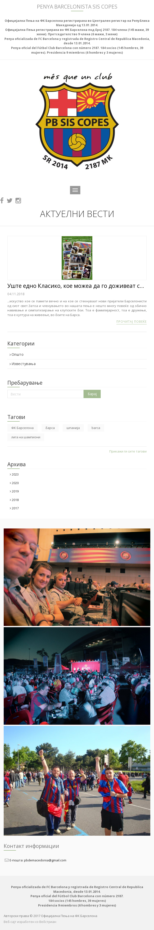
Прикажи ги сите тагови (128, 451)
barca (96, 428)
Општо (17, 354)
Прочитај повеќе (131, 321)
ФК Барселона (22, 428)
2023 (14, 474)
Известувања (23, 364)
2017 (14, 508)
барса (50, 428)
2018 (14, 500)
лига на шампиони (25, 437)
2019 (14, 491)
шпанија (73, 428)
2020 (14, 483)
